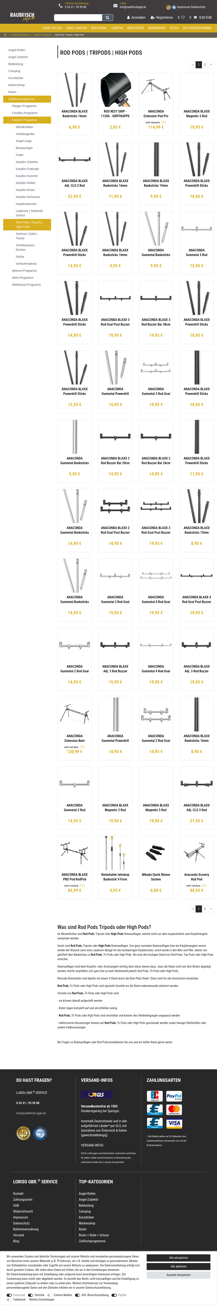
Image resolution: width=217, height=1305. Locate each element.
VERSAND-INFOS (97, 1080)
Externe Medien (63, 1295)
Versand (18, 1235)
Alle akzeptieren (178, 1257)
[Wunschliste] (181, 17)
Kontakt (18, 1194)
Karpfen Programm (42, 34)
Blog (16, 1241)
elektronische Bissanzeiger (74, 1023)
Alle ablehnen (178, 1266)
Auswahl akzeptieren (179, 1275)
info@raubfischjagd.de (133, 7)
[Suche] (107, 17)
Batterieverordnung (26, 1229)
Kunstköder (135, 28)
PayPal (122, 1295)
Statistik (39, 1295)
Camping (117, 28)
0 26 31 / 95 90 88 (75, 7)
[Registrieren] (161, 17)
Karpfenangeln (199, 934)
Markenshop (157, 28)
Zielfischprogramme (197, 28)
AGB (16, 1205)
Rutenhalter (74, 978)
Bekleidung (99, 28)
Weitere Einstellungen (41, 1299)
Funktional (19, 1299)
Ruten (174, 28)
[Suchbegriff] (78, 17)
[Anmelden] (136, 17)
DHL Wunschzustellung (95, 1295)
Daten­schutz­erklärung (98, 1287)
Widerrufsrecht (23, 1211)
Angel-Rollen (52, 28)
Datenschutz (198, 7)
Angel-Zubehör (76, 28)
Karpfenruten (145, 950)
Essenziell (19, 1295)
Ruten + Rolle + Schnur (94, 1235)
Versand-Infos (118, 1162)
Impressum (183, 7)
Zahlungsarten (164, 1080)
